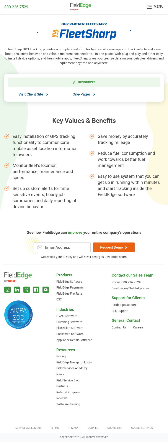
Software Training (68, 404)
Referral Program (68, 392)
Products (64, 275)
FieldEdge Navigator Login (74, 362)
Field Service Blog (68, 380)
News (60, 374)
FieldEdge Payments (70, 287)
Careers (138, 327)
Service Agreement (28, 427)
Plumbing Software (69, 322)
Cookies (93, 427)
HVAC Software (66, 316)
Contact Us (119, 327)
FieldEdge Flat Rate (69, 293)
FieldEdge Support (124, 305)
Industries (65, 309)
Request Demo (113, 247)
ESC (59, 299)
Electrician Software (69, 328)
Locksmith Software (69, 334)
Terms (55, 427)
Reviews (61, 398)
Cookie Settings (142, 427)
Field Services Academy (72, 368)
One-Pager (84, 94)
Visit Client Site (33, 94)
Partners (62, 386)
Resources (65, 350)
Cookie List (114, 427)
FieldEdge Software (69, 281)
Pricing (61, 356)
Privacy (73, 427)
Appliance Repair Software (74, 340)
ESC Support (120, 311)
